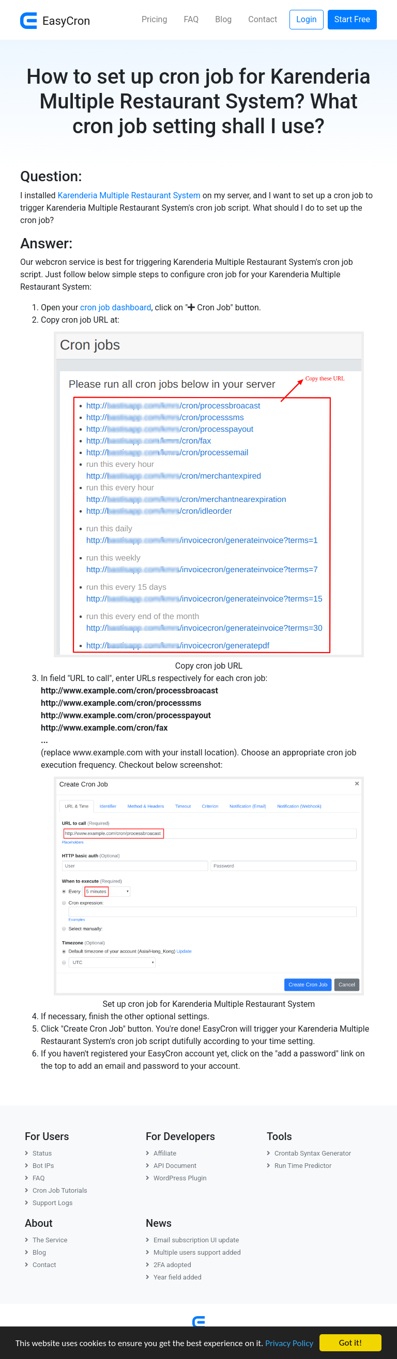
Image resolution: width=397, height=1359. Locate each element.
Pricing (154, 19)
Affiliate (161, 1153)
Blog (223, 19)
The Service (46, 1240)
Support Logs (49, 1203)
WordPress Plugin (176, 1178)
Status (38, 1153)
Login (306, 19)
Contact (262, 19)
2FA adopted (168, 1265)
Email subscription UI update (192, 1240)
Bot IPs (39, 1166)
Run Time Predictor (299, 1166)
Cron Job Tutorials (56, 1190)
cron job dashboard (115, 307)
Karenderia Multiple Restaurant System (129, 195)
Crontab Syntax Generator (309, 1153)
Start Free (352, 19)
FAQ (191, 19)
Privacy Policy (289, 1343)
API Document (171, 1166)
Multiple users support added (193, 1252)
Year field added (174, 1277)
